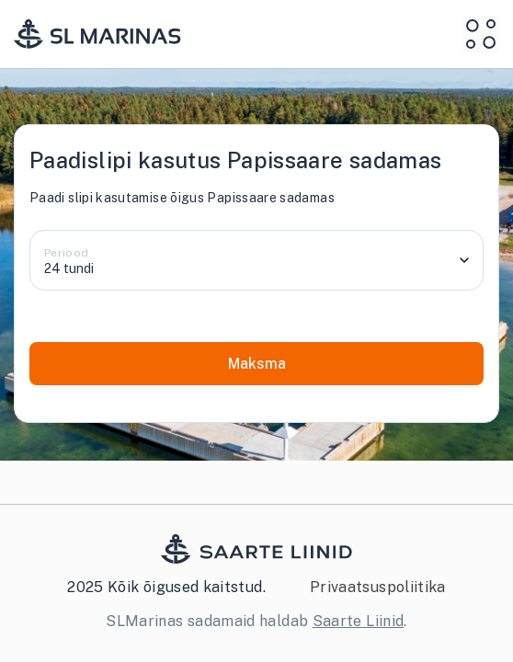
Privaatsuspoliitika (378, 587)
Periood (66, 252)
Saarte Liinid (359, 621)
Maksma (257, 363)
